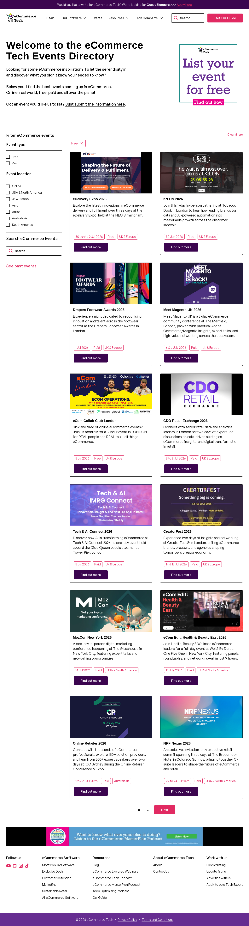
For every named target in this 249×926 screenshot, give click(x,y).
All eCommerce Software (60, 897)
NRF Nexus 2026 (177, 743)
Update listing (216, 871)
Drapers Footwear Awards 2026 (98, 310)
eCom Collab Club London (95, 421)
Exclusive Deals (53, 871)
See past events (21, 266)
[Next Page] (164, 809)
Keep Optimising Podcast (111, 891)
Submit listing (216, 865)
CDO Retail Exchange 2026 (185, 421)
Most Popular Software (58, 865)
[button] (73, 18)
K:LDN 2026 (173, 199)
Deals (50, 18)
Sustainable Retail (54, 891)
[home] (21, 18)
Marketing (49, 884)
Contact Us (161, 871)
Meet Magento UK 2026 (182, 310)
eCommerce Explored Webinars (115, 871)
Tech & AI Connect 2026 (92, 531)
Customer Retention (56, 878)
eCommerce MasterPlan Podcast (116, 884)
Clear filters (235, 134)
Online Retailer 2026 (89, 743)
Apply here (184, 5)
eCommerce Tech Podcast (112, 878)
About (157, 865)
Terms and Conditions (157, 920)
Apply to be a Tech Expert (224, 884)
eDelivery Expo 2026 (90, 199)
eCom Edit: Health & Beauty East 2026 (194, 637)
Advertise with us (218, 878)
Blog (96, 865)
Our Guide (100, 897)
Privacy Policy (127, 920)
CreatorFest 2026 (177, 531)
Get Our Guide (225, 18)
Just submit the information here (95, 104)
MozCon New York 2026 (92, 637)
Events (97, 18)
